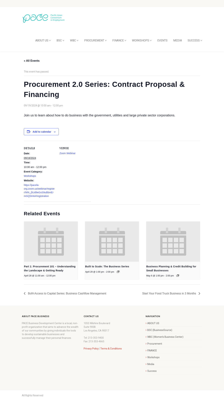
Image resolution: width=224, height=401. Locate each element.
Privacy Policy (91, 348)
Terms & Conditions (111, 348)
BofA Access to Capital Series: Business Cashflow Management (67, 293)
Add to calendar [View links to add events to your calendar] (42, 131)
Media (150, 364)
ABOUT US (41, 40)
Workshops (30, 176)
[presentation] (51, 242)
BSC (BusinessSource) (159, 330)
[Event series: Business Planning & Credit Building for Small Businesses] (178, 276)
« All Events (32, 60)
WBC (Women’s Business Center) (165, 337)
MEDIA (177, 40)
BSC (59, 40)
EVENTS (162, 40)
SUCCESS (194, 40)
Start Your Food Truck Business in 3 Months (169, 293)
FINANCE (118, 40)
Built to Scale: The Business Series (107, 266)
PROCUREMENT (94, 40)
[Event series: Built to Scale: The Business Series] (118, 272)
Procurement (154, 343)
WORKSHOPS (140, 40)
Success (152, 371)
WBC (73, 40)
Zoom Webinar (67, 153)
